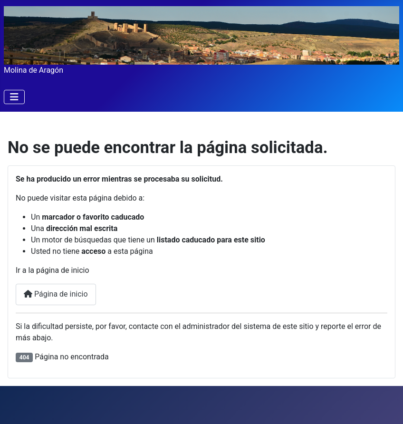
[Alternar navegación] (14, 97)
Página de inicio (56, 294)
